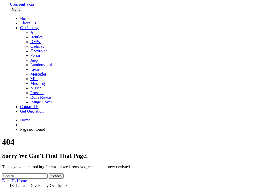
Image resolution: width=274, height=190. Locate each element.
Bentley (36, 37)
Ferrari (36, 55)
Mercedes (38, 74)
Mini (34, 79)
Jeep (34, 60)
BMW (35, 41)
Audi (34, 32)
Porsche (37, 92)
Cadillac (37, 46)
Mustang (37, 83)
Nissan (36, 88)
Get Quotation (32, 111)
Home (25, 18)
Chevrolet (38, 51)
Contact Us (29, 106)
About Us (28, 23)
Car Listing (29, 28)
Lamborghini (41, 65)
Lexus (35, 69)
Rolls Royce (40, 97)
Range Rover (41, 102)
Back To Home (14, 181)
